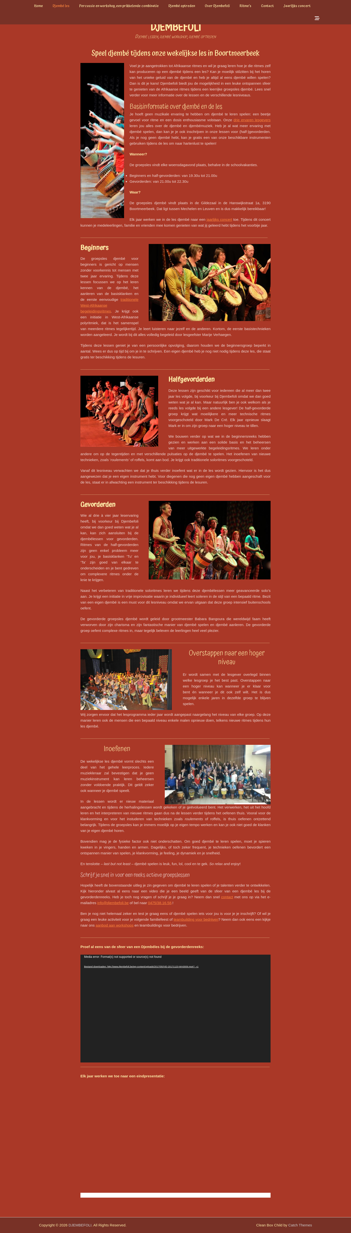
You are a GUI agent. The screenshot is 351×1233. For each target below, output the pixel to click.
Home (38, 6)
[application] (175, 1008)
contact (227, 897)
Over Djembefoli (217, 6)
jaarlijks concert (219, 219)
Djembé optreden (181, 6)
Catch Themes (300, 1225)
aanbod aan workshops (115, 925)
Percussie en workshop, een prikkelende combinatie (119, 6)
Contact (267, 6)
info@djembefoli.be (113, 903)
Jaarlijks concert (297, 6)
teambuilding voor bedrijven (196, 919)
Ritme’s (245, 6)
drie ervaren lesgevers (252, 120)
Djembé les (61, 6)
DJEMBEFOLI (175, 28)
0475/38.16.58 (159, 903)
